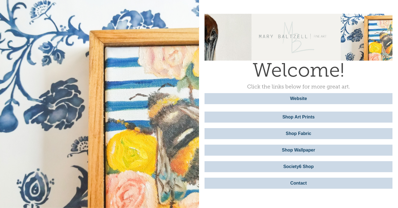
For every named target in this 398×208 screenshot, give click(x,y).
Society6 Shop (298, 166)
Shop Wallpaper (298, 150)
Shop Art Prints (298, 117)
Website (298, 98)
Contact (298, 183)
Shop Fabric (298, 133)
